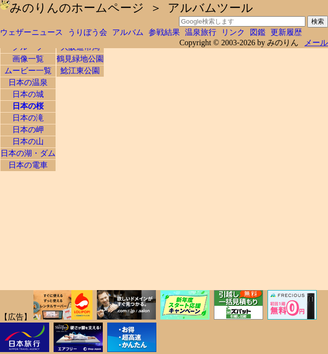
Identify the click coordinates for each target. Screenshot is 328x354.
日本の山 (28, 141)
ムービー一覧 (28, 70)
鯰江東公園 (80, 70)
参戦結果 (164, 32)
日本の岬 (28, 129)
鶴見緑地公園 (80, 59)
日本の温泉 (28, 82)
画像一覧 (28, 59)
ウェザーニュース (31, 32)
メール (316, 42)
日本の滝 (28, 118)
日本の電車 (28, 165)
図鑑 (258, 32)
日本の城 (28, 94)
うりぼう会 (87, 32)
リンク (233, 32)
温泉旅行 (200, 32)
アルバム (128, 32)
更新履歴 (286, 32)
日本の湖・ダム (28, 153)
